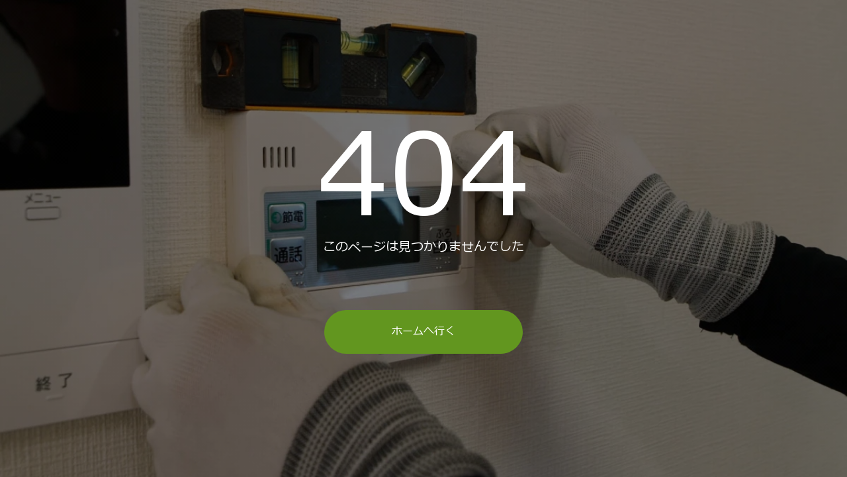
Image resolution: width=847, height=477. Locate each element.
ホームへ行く (423, 331)
